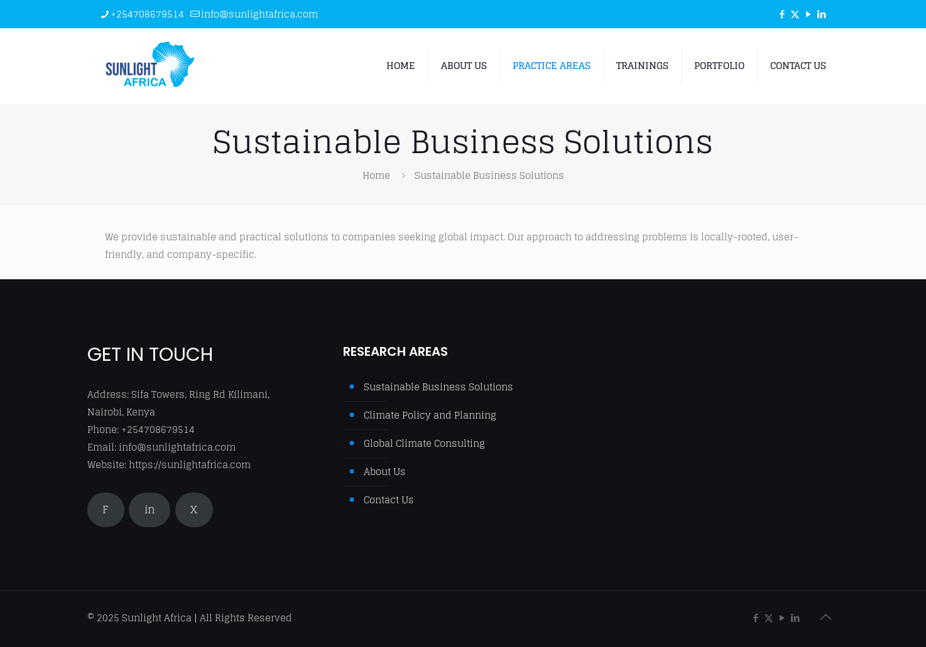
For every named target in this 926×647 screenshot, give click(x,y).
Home (376, 175)
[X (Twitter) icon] (795, 14)
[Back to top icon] (825, 617)
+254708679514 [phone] (147, 14)
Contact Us (389, 499)
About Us (385, 471)
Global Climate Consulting (424, 443)
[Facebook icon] (782, 14)
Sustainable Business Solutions (438, 386)
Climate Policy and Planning (430, 415)
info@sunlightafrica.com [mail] (259, 14)
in (149, 509)
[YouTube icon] (808, 14)
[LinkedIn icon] (821, 14)
